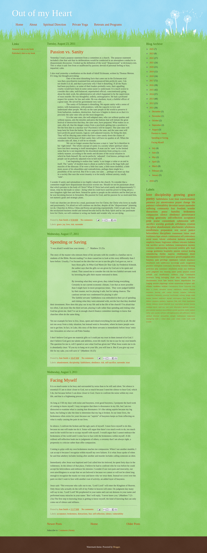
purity (179, 272)
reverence (150, 248)
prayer (178, 202)
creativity (166, 295)
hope (158, 236)
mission (156, 283)
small (193, 233)
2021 (151, 63)
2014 (151, 94)
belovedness (152, 233)
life (193, 202)
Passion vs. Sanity (67, 51)
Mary (148, 289)
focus (160, 280)
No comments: (87, 220)
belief (162, 257)
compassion (152, 214)
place (148, 310)
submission (182, 220)
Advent (162, 239)
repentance (173, 260)
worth (193, 319)
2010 (151, 181)
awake (180, 269)
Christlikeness (173, 286)
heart (193, 248)
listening (192, 266)
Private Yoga (80, 24)
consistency (158, 295)
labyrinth (167, 304)
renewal (184, 251)
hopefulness (191, 301)
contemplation (181, 245)
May (154, 157)
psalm (182, 263)
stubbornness (181, 316)
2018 (151, 76)
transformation (187, 199)
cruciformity (174, 295)
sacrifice (154, 245)
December (156, 111)
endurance (162, 298)
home (184, 301)
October (155, 120)
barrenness (149, 292)
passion (177, 251)
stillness (175, 242)
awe (185, 269)
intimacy (155, 304)
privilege (164, 260)
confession (191, 292)
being (158, 277)
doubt (193, 295)
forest (193, 298)
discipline (151, 227)
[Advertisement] (27, 75)
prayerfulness (167, 310)
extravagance (177, 298)
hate (165, 280)
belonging (165, 277)
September (156, 125)
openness (185, 307)
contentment (177, 233)
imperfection (186, 280)
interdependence (153, 257)
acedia (155, 289)
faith (158, 263)
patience (150, 205)
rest (176, 230)
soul (155, 275)
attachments (177, 227)
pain (157, 260)
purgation (186, 257)
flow (184, 298)
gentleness (158, 251)
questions (181, 310)
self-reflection (98, 514)
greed (148, 272)
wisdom (164, 286)
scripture (187, 283)
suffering (150, 208)
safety (148, 313)
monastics (191, 239)
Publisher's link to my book (23, 53)
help (175, 301)
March (155, 166)
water (173, 319)
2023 (151, 53)
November (156, 116)
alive (193, 257)
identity (148, 304)
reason (192, 272)
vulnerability (118, 514)
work (188, 319)
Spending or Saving (68, 241)
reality (187, 310)
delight (188, 295)
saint (152, 313)
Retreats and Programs (108, 24)
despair (184, 277)
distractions (83, 514)
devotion (173, 205)
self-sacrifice (110, 362)
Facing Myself (63, 380)
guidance (163, 301)
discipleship (74, 362)
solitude (149, 275)
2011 (151, 108)
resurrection (178, 283)
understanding (161, 248)
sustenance (163, 269)
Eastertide (187, 286)
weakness (157, 286)
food (188, 298)
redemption (158, 266)
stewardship (165, 316)
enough (169, 298)
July (154, 148)
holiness (191, 242)
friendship (176, 266)
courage (149, 251)
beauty (158, 242)
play (156, 269)
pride (148, 220)
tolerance (183, 242)
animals (164, 236)
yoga (182, 275)
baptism (192, 289)
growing (179, 195)
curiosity (182, 295)
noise (171, 307)
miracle (192, 304)
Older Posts (133, 523)
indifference (165, 263)
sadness (192, 310)
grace (59, 224)
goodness (155, 301)
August (155, 130)
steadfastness (164, 275)
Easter (181, 286)
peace (164, 211)
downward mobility (176, 248)
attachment (173, 269)
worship (160, 224)
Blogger (116, 547)
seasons (157, 313)
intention (184, 266)
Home (19, 24)
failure (186, 233)
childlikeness (182, 254)
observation (178, 307)
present (175, 310)
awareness (150, 277)
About (33, 24)
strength (173, 316)
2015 (151, 90)
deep (178, 277)
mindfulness (152, 230)
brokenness (72, 514)
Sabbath (183, 260)
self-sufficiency (185, 313)
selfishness (180, 224)
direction (191, 277)
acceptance (61, 514)
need (160, 307)
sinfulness (170, 245)
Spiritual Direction (54, 24)
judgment (155, 272)
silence (109, 514)
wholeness (190, 227)
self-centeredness (188, 236)
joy (64, 224)
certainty (176, 292)
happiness (170, 301)
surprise (171, 254)
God (193, 286)
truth (156, 319)
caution (169, 292)
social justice (187, 230)
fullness (148, 301)
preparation (166, 230)
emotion (155, 298)
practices (159, 310)
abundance (191, 260)
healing (192, 251)
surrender (79, 224)
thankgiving (150, 319)
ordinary (192, 307)
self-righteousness (173, 313)
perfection (150, 269)
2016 (151, 85)
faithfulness (85, 362)
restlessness (167, 266)
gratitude (169, 224)
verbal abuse (165, 319)
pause (174, 272)
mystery (191, 245)
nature (181, 205)
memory (186, 304)
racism (171, 283)
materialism (179, 304)
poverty (153, 310)
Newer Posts (54, 523)
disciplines (165, 233)
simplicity (150, 242)
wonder (191, 208)
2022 (151, 58)
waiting (150, 217)
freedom (181, 208)
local (172, 304)
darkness (181, 239)
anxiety (169, 289)
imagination (190, 263)
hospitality (168, 251)
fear (90, 514)
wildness (174, 275)
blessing (157, 292)
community (163, 208)
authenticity (178, 289)
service (162, 245)
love (68, 224)
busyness (150, 260)
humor (177, 280)
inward (161, 304)
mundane (149, 307)
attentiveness (167, 202)
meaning (167, 272)
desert (192, 254)
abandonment (62, 362)
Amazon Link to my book (23, 49)
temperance (191, 316)
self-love (163, 313)
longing (149, 283)
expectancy (170, 257)
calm (163, 292)
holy (179, 301)
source (193, 313)
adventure (162, 289)
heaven (170, 280)
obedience (95, 362)
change (186, 202)
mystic (155, 307)
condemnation (174, 236)
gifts (188, 248)
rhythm (163, 254)
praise (157, 220)
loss (161, 272)
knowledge (175, 263)
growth (179, 257)
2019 (151, 72)
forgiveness (166, 242)
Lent (171, 199)
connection (150, 295)
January (155, 175)
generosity (161, 217)
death (172, 277)
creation (191, 224)
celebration (171, 239)
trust (128, 362)
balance (185, 289)
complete (183, 292)
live (193, 280)
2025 (151, 49)
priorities (149, 266)
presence (150, 202)
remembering (152, 254)
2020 (151, 67)
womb (183, 319)
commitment (168, 220)
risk (72, 224)
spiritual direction (152, 316)
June (154, 153)
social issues (152, 239)
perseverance (188, 214)
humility (175, 211)
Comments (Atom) (66, 530)
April (154, 162)
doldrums (191, 269)
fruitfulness (151, 236)
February (156, 171)
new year (165, 307)
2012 (151, 103)
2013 (151, 99)
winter (178, 319)
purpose (186, 272)
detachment (150, 263)
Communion (190, 275)
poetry (150, 199)
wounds (148, 322)
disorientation (151, 280)
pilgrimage (164, 283)
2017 (151, 81)
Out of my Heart (42, 13)
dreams (148, 298)
